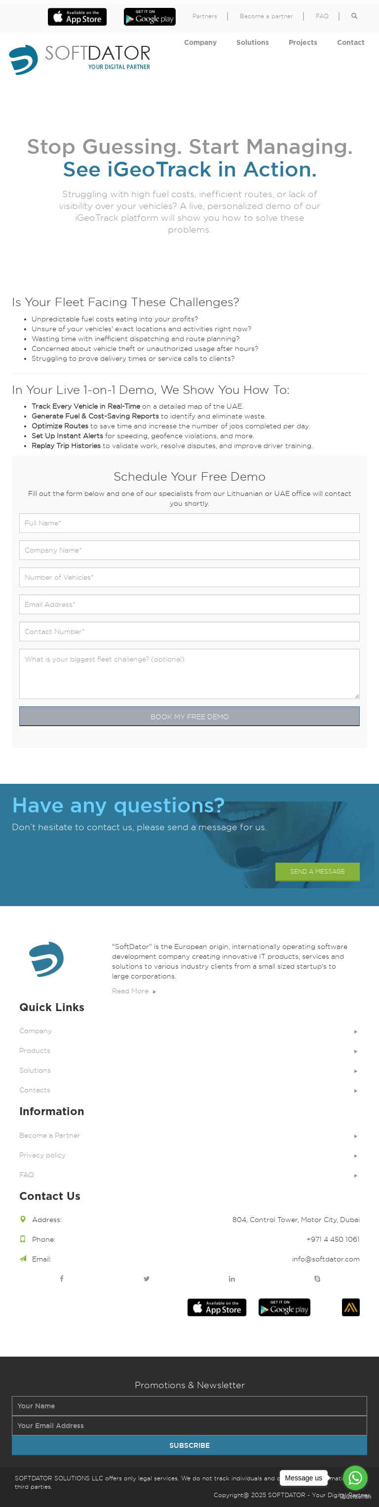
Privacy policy (189, 1155)
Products (189, 1050)
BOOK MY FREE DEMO (190, 717)
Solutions (189, 1070)
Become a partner (266, 16)
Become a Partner (189, 1135)
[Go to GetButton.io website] (355, 1497)
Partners (204, 16)
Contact (351, 43)
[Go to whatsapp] (355, 1478)
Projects (303, 43)
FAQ (322, 16)
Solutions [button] (252, 43)
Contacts (189, 1090)
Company (200, 43)
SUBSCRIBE (189, 1445)
